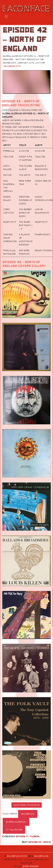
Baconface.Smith (17, 856)
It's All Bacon (14, 830)
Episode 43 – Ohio (38, 842)
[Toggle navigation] (6, 16)
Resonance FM (12, 66)
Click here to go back (26, 805)
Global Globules (16, 822)
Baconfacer (41, 856)
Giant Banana (30, 866)
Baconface (27, 814)
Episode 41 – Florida (27, 836)
